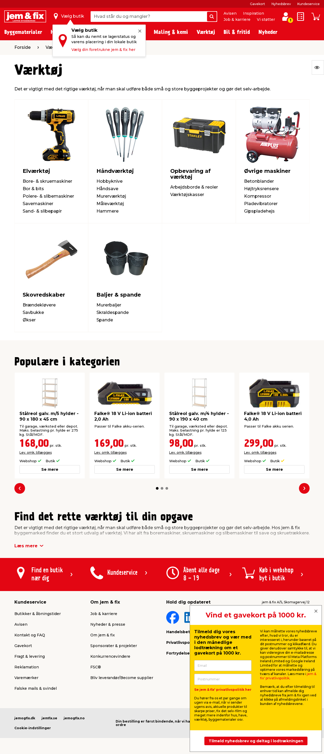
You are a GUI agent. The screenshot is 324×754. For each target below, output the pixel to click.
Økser (29, 319)
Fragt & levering (29, 656)
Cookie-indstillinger (32, 728)
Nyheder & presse (107, 624)
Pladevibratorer (261, 203)
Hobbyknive (109, 181)
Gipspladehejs (259, 211)
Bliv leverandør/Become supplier (121, 677)
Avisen (230, 13)
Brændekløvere (39, 305)
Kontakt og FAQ (29, 635)
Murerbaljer (108, 305)
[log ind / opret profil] (285, 16)
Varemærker (26, 677)
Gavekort (257, 4)
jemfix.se (49, 718)
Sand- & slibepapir (42, 211)
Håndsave (107, 188)
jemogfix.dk (24, 718)
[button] (157, 488)
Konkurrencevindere (110, 656)
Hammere (107, 211)
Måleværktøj (110, 203)
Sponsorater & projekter (113, 645)
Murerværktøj (111, 196)
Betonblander (259, 181)
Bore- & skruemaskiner (47, 181)
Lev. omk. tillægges (35, 452)
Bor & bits (33, 188)
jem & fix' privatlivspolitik (288, 676)
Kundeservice (308, 4)
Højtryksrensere (261, 188)
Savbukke (33, 312)
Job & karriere (237, 19)
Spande (104, 319)
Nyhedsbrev (281, 4)
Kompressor (257, 196)
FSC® (95, 667)
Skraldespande (112, 312)
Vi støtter (266, 19)
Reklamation (26, 667)
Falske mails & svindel (35, 688)
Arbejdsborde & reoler (194, 187)
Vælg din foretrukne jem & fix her (103, 49)
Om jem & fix (102, 635)
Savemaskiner (38, 203)
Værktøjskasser (187, 194)
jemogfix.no (74, 718)
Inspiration (253, 13)
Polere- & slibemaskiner (48, 196)
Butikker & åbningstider (37, 613)
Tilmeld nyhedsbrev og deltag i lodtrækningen (256, 741)
